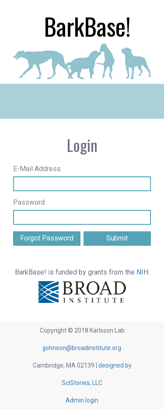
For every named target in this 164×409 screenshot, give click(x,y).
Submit (117, 238)
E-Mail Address (37, 169)
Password (29, 202)
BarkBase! (87, 26)
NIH (142, 272)
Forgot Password (46, 238)
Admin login (82, 400)
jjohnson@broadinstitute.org (82, 347)
